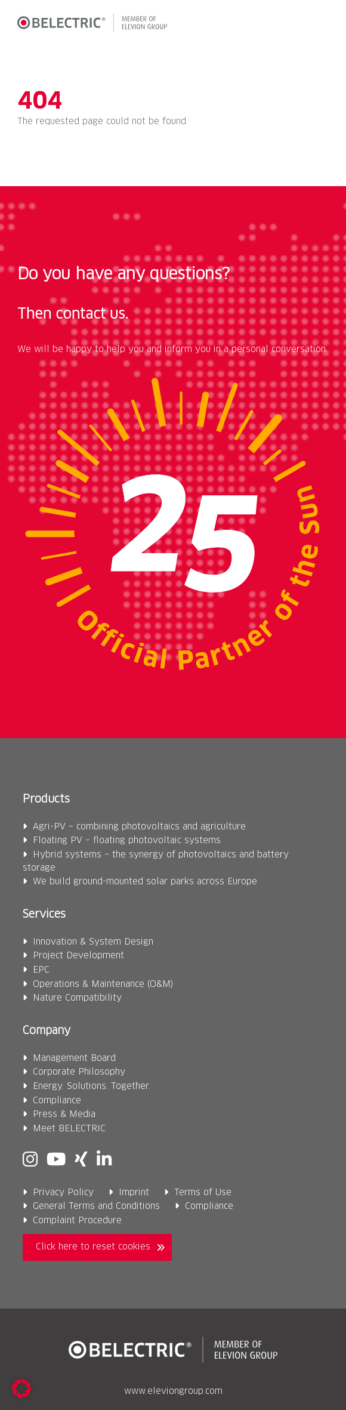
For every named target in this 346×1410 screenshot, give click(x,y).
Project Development (78, 956)
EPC (41, 970)
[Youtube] (56, 1160)
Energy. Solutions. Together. (91, 1086)
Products (46, 799)
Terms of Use (202, 1193)
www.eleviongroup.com (173, 1391)
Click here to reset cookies (93, 1247)
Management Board (74, 1058)
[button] (319, 25)
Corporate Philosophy (79, 1072)
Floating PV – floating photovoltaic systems (127, 841)
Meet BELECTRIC (69, 1129)
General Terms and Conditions (96, 1206)
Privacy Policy (63, 1193)
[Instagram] (30, 1160)
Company (46, 1031)
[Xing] (81, 1160)
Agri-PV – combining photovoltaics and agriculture (139, 827)
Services (44, 914)
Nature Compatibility (77, 998)
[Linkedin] (104, 1160)
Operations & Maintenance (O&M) (103, 984)
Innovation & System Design (93, 942)
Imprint (134, 1193)
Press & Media (64, 1114)
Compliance (57, 1101)
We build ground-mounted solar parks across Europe (145, 882)
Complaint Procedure (77, 1221)
